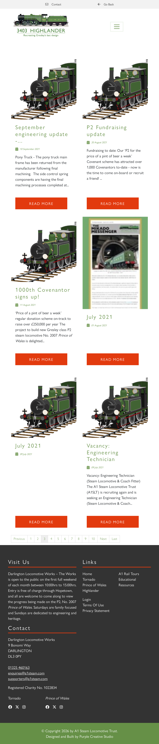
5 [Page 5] (58, 539)
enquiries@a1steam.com (26, 672)
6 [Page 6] (65, 539)
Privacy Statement (96, 610)
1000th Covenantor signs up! (42, 292)
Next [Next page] (103, 539)
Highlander (91, 590)
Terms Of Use (93, 604)
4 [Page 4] (51, 539)
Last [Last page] (114, 539)
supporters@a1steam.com (28, 678)
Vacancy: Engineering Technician (103, 452)
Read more (41, 203)
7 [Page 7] (72, 539)
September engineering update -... (41, 133)
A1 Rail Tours (129, 573)
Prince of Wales (94, 584)
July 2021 (100, 316)
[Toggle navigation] (116, 27)
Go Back (106, 4)
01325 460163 (19, 667)
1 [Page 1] (31, 539)
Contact (53, 4)
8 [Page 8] (79, 539)
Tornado (89, 579)
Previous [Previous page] (19, 539)
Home (87, 573)
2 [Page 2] (38, 539)
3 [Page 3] (44, 539)
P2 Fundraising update (107, 130)
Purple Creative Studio (96, 736)
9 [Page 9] (85, 539)
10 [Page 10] (93, 539)
